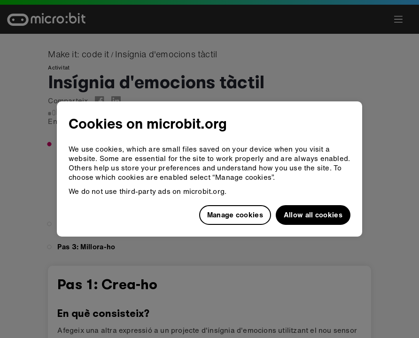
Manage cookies (235, 214)
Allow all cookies (313, 214)
